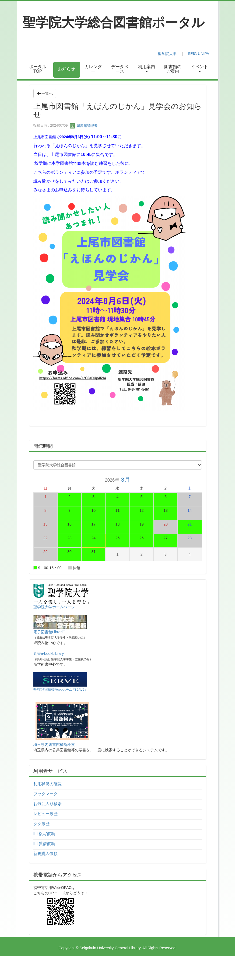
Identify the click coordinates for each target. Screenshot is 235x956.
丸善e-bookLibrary (48, 653)
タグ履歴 (41, 824)
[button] (146, 70)
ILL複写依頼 (44, 834)
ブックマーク (45, 794)
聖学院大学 (167, 53)
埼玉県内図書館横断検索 (54, 744)
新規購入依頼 (45, 853)
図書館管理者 (84, 126)
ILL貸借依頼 (44, 844)
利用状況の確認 (47, 784)
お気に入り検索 (47, 804)
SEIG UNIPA (198, 53)
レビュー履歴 (45, 814)
